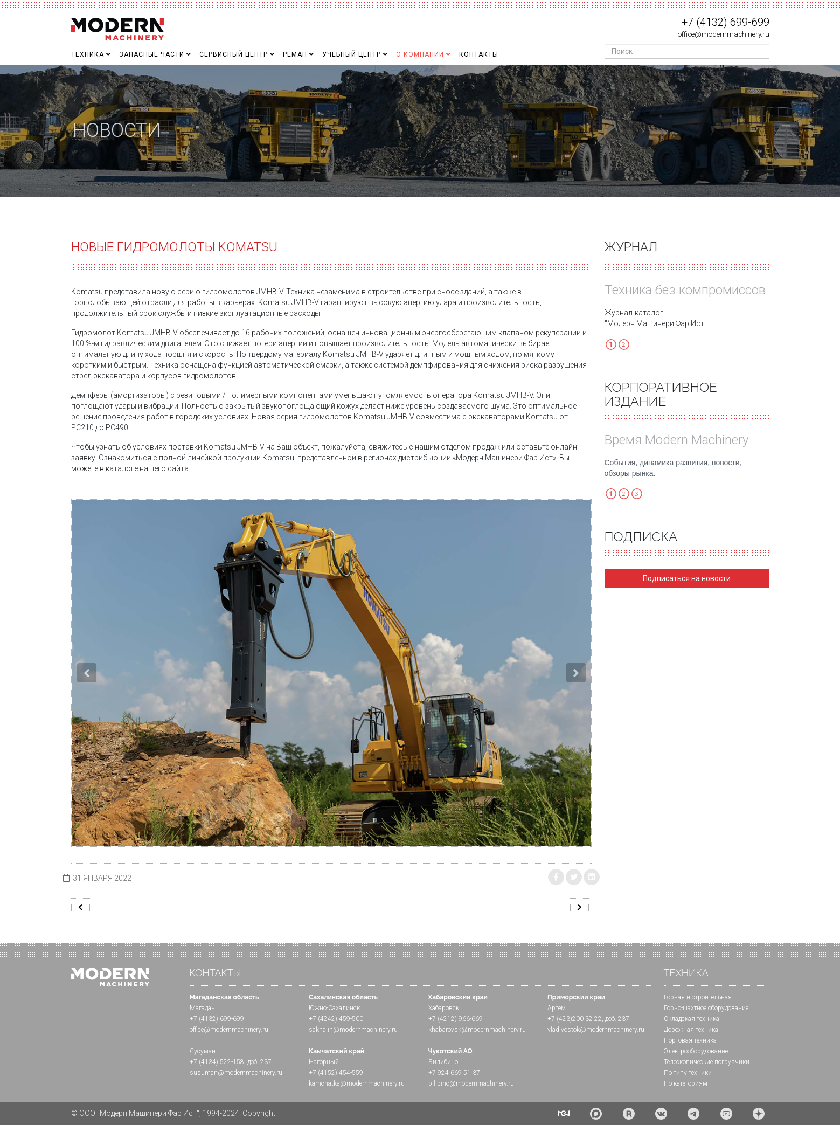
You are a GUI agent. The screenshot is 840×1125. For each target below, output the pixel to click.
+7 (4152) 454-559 (336, 1072)
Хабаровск (443, 1008)
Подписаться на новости (687, 578)
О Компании (420, 54)
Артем (556, 1008)
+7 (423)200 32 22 (574, 1019)
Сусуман (203, 1051)
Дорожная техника (691, 1029)
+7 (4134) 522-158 (217, 1062)
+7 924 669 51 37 (454, 1072)
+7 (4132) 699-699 (725, 22)
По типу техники (688, 1072)
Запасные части (151, 54)
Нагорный (324, 1062)
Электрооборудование (696, 1051)
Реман (295, 54)
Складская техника (691, 1019)
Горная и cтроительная (698, 997)
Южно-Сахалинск (334, 1008)
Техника (87, 54)
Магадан (202, 1008)
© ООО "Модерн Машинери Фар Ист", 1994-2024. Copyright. (174, 1113)
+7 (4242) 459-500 (336, 1019)
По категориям (685, 1083)
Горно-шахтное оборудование (706, 1008)
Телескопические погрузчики (706, 1062)
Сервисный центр (233, 54)
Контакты (478, 54)
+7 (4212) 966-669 (455, 1019)
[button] (86, 672)
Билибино (443, 1062)
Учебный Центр (351, 54)
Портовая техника (690, 1040)
